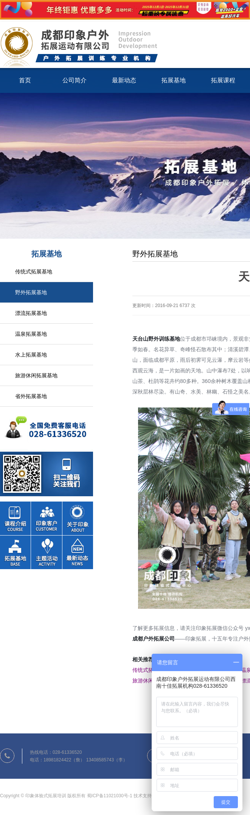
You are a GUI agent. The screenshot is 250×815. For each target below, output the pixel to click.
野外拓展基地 (31, 292)
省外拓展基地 (31, 396)
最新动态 (124, 80)
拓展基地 (173, 80)
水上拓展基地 (31, 355)
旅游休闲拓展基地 (36, 375)
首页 (25, 80)
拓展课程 (223, 80)
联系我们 (46, 451)
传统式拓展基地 (33, 272)
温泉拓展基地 (31, 334)
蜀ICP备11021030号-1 (109, 795)
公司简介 (74, 80)
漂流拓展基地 (31, 313)
